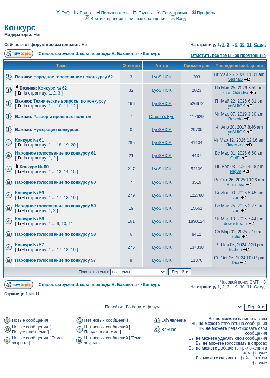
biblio (235, 236)
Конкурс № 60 (34, 166)
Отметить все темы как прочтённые (228, 55)
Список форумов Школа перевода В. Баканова (88, 53)
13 (59, 171)
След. (260, 44)
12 (73, 106)
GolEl (235, 158)
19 (66, 145)
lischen (235, 249)
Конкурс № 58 (29, 218)
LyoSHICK (162, 76)
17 (59, 197)
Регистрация (172, 13)
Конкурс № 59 (29, 192)
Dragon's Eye (161, 116)
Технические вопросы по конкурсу (69, 101)
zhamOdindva (235, 92)
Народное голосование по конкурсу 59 (55, 205)
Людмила (235, 145)
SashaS (235, 79)
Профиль (203, 13)
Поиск (82, 13)
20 (73, 145)
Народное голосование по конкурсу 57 (55, 260)
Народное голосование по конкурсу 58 (55, 234)
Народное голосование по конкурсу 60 (55, 182)
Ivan (235, 197)
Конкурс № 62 (52, 88)
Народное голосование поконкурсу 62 (73, 76)
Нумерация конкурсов (56, 129)
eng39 (235, 171)
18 (59, 145)
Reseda (235, 119)
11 (249, 44)
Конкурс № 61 (29, 140)
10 (242, 44)
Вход (178, 18)
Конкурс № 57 (29, 244)
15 (73, 171)
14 (66, 171)
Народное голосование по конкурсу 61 (55, 153)
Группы (143, 13)
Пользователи (112, 13)
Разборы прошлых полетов (62, 116)
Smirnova (235, 184)
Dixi (235, 262)
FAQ (63, 13)
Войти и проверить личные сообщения (125, 18)
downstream (235, 223)
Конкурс (20, 27)
